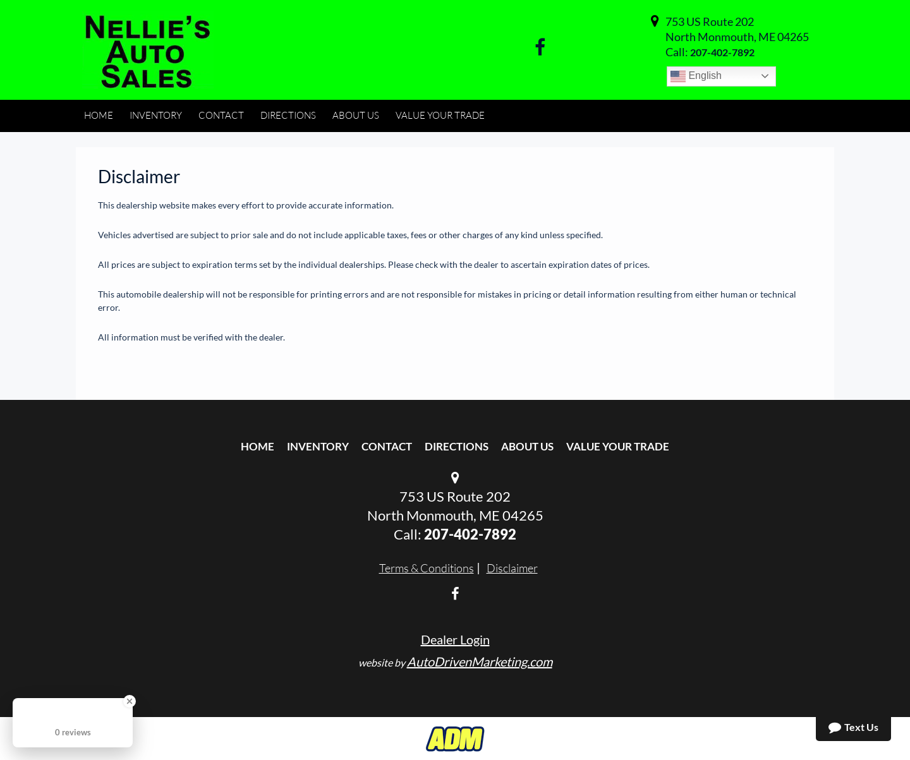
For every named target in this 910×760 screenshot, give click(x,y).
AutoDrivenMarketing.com (479, 661)
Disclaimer (512, 568)
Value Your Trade (617, 446)
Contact (386, 446)
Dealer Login (455, 639)
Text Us (853, 727)
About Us (527, 446)
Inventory (318, 446)
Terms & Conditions (426, 568)
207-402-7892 (722, 52)
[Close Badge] (129, 701)
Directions (456, 446)
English (696, 76)
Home (257, 446)
